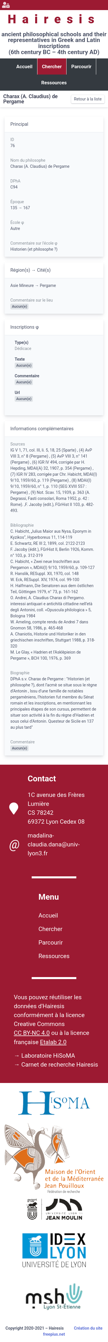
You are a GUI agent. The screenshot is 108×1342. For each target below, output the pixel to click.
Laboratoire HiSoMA (48, 1055)
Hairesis (54, 19)
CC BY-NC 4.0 (32, 1032)
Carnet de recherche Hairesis (59, 1064)
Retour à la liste (88, 99)
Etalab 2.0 (53, 1042)
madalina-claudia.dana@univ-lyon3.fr (44, 844)
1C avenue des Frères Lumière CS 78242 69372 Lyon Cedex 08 (47, 808)
